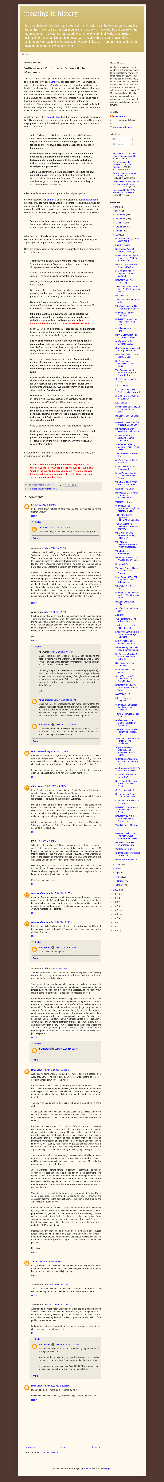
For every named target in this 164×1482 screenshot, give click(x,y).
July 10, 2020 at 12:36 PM (58, 1386)
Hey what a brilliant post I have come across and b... (125, 154)
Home (25, 54)
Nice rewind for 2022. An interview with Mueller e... (124, 191)
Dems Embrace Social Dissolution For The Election (125, 475)
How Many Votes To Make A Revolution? (127, 397)
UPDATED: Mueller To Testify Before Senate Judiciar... (126, 687)
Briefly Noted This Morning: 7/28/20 (124, 342)
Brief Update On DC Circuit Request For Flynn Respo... (125, 723)
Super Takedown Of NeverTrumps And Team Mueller (124, 678)
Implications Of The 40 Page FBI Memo (125, 626)
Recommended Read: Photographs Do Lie (125, 795)
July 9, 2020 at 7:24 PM (57, 751)
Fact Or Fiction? (122, 245)
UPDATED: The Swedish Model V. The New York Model (127, 595)
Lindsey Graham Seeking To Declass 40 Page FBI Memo (127, 634)
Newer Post (30, 1447)
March (119, 877)
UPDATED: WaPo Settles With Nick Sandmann (127, 423)
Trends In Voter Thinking (126, 825)
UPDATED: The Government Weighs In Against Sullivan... (127, 508)
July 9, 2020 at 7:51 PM (55, 786)
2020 (116, 211)
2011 (116, 914)
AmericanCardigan (40, 893)
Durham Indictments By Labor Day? (126, 775)
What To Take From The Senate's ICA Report (126, 265)
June (118, 864)
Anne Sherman (46, 700)
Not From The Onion (124, 489)
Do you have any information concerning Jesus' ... (126, 174)
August (119, 231)
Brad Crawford (38, 751)
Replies (37, 522)
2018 (116, 894)
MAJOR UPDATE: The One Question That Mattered (125, 273)
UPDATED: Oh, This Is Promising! (125, 281)
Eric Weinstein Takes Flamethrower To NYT (126, 642)
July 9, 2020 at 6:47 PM (45, 505)
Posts (116, 139)
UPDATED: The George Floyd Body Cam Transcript (126, 707)
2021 (116, 207)
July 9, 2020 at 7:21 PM (55, 612)
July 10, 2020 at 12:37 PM (67, 1344)
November (121, 218)
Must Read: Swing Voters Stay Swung (127, 239)
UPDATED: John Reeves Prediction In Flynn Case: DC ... (126, 321)
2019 (116, 890)
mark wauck (45, 725)
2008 (116, 926)
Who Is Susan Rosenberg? (122, 552)
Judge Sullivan (38, 489)
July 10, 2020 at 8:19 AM (49, 1261)
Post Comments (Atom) (47, 1452)
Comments (118, 144)
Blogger (106, 1468)
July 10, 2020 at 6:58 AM (66, 1049)
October (120, 223)
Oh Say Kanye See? (124, 790)
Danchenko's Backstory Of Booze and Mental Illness (127, 409)
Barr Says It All (122, 296)
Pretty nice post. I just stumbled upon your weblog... (123, 164)
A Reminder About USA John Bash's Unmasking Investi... (127, 289)
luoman (87, 1468)
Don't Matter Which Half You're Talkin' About (126, 336)
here (52, 82)
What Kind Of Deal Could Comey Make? (126, 355)
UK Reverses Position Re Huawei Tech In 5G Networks (127, 656)
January (120, 885)
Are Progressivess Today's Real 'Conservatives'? (127, 769)
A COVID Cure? (122, 694)
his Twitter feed (90, 199)
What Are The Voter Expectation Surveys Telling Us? (126, 535)
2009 (116, 922)
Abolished (120, 615)
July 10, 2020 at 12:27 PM (56, 1304)
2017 (116, 898)
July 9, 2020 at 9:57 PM (66, 947)
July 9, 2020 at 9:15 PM (65, 700)
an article (51, 199)
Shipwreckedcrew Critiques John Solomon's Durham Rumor (125, 751)
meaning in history (51, 13)
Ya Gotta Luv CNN (123, 849)
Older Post (96, 1447)
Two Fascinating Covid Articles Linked (125, 620)
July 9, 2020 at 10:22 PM (55, 968)
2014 (116, 902)
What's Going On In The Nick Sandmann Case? (127, 307)
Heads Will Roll (122, 564)
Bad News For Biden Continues (124, 664)
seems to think (53, 117)
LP (32, 505)
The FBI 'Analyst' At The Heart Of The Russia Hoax (126, 732)
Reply (34, 516)
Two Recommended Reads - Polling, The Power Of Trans (125, 372)
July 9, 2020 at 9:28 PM (61, 922)
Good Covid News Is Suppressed (124, 467)
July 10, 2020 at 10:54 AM (56, 1284)
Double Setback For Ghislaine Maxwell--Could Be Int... (125, 438)
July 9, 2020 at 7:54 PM (62, 652)
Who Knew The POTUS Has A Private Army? (126, 483)
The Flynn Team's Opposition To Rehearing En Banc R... (127, 517)
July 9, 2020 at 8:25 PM (59, 527)
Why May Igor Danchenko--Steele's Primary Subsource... (126, 544)
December (121, 214)
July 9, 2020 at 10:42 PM (58, 1070)
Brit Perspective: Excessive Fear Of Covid (124, 363)
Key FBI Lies (121, 403)
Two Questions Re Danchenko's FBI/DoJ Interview (126, 526)
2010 (116, 918)
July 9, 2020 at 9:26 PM (66, 725)
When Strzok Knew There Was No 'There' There (127, 558)
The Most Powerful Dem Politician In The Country (126, 570)
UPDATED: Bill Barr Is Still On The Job (127, 854)
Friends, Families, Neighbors (123, 699)
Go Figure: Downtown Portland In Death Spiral (127, 391)
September (121, 227)
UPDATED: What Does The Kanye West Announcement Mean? (126, 836)
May (118, 868)
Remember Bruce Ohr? (126, 859)
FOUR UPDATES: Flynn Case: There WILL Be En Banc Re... (126, 258)
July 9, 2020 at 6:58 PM (55, 548)
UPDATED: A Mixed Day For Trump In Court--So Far (127, 761)
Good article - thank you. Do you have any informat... (126, 182)
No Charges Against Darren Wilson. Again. (126, 250)
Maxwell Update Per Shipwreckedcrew (124, 843)
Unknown (43, 527)
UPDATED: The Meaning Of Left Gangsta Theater (126, 810)
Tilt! (117, 829)
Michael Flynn (51, 489)
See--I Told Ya (121, 386)
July (118, 235)
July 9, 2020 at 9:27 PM (61, 893)
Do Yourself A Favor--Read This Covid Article (127, 430)
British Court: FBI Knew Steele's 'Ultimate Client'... (126, 783)
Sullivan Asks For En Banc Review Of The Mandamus (127, 741)
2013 (116, 906)
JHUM (34, 1261)
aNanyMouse (37, 786)
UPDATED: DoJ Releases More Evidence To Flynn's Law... (127, 818)
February (120, 881)
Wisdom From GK (123, 502)
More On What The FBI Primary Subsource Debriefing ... (126, 579)
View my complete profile (121, 127)
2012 (116, 910)
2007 (116, 930)
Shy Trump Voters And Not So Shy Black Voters (127, 349)
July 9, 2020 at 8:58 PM (45, 841)
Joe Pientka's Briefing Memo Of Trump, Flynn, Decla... (127, 447)
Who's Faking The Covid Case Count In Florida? (127, 648)
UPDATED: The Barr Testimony (124, 314)
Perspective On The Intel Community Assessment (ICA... (126, 495)
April (118, 872)
